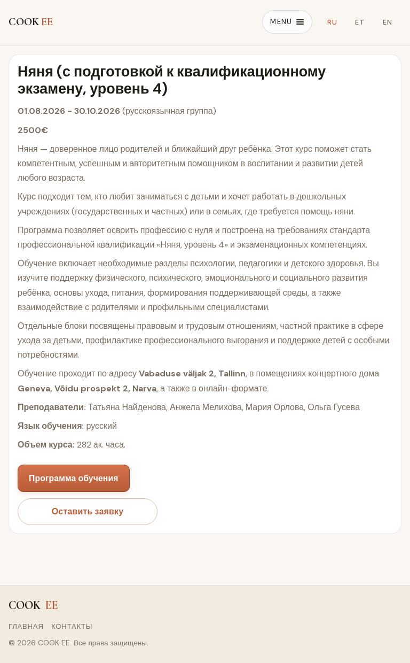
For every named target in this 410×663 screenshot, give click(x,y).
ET (360, 22)
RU (332, 22)
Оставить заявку (88, 511)
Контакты (71, 626)
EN (387, 22)
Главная (26, 626)
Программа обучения (74, 478)
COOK (31, 22)
